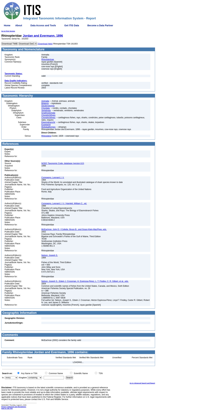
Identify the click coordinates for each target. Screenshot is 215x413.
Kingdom (23, 377)
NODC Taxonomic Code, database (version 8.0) (62, 163)
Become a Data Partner (100, 25)
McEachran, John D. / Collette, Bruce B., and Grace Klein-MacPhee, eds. (74, 229)
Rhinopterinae (47, 59)
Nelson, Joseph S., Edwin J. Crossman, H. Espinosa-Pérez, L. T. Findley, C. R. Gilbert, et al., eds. (84, 281)
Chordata (45, 108)
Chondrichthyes (48, 115)
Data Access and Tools (43, 25)
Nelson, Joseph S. (49, 255)
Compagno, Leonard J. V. (52, 177)
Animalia (45, 101)
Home (7, 25)
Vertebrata (46, 110)
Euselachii (46, 124)
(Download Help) (45, 44)
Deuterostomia (47, 106)
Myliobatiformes (48, 127)
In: (3, 377)
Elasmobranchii (48, 122)
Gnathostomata (48, 113)
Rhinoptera (46, 136)
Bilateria (45, 103)
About (18, 25)
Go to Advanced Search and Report (142, 383)
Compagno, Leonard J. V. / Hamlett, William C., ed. (64, 203)
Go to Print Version (8, 31)
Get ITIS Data (71, 25)
